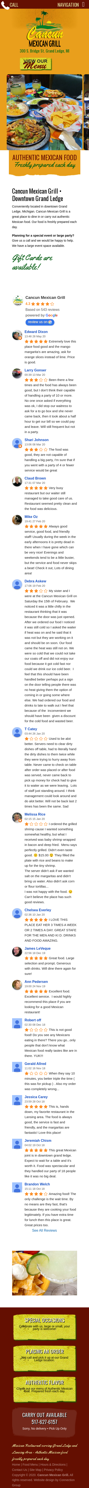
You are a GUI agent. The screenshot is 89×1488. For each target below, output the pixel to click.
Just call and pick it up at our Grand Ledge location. (44, 1354)
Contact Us (19, 1470)
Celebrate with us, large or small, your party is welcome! (44, 1323)
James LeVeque (38, 948)
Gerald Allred (35, 1064)
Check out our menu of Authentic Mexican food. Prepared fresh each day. (44, 1385)
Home (16, 1464)
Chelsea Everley (38, 910)
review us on (40, 322)
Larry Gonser (35, 370)
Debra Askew (35, 581)
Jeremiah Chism (38, 1140)
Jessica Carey (36, 1097)
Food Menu (30, 1464)
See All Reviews (44, 1230)
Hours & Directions (53, 1464)
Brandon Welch (37, 1184)
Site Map (35, 1470)
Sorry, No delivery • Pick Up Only (44, 1420)
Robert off (33, 1020)
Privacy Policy (53, 1470)
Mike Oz (31, 517)
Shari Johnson (37, 440)
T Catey (31, 729)
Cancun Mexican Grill (44, 28)
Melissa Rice (35, 814)
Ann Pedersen (36, 982)
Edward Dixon (36, 332)
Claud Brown (35, 478)
